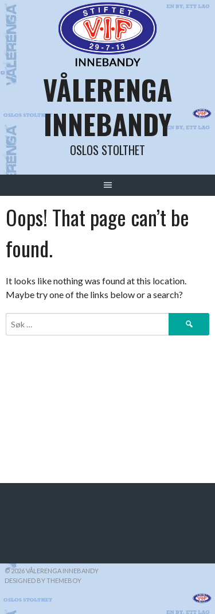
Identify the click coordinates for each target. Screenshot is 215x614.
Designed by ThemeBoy (43, 580)
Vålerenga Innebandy (107, 106)
